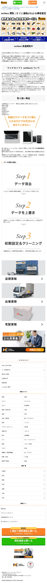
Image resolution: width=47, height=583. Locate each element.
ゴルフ (3, 448)
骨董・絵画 (5, 456)
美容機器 (26, 435)
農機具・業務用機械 (7, 452)
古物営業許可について (7, 517)
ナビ (3, 439)
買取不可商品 (5, 461)
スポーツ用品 (28, 444)
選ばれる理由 (5, 374)
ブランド (26, 431)
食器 (3, 414)
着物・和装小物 (6, 409)
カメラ (3, 401)
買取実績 (4, 382)
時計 (3, 435)
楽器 (25, 397)
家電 (3, 397)
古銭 (25, 409)
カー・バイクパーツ (29, 439)
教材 (3, 444)
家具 (3, 422)
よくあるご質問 (6, 387)
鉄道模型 (26, 405)
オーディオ (27, 401)
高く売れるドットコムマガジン (9, 521)
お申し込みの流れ (7, 365)
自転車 (26, 427)
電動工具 (4, 431)
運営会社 (3, 508)
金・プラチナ (28, 452)
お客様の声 (5, 378)
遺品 (25, 461)
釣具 (25, 448)
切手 (25, 414)
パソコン (26, 422)
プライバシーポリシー (7, 513)
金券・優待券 (5, 418)
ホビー (3, 405)
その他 (26, 456)
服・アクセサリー (29, 418)
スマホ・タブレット (7, 427)
